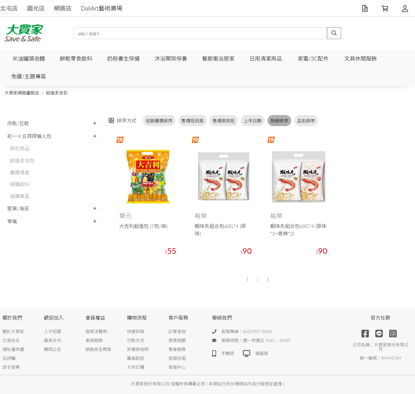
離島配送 (135, 358)
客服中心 (177, 367)
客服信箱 (177, 358)
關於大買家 (13, 331)
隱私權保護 (13, 349)
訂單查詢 (177, 331)
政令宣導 (11, 367)
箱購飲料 (20, 184)
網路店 (63, 8)
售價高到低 (224, 120)
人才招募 (52, 331)
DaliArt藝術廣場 (102, 8)
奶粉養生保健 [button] (123, 58)
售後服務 (177, 349)
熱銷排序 (279, 120)
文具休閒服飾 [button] (360, 58)
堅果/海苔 (18, 208)
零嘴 (12, 221)
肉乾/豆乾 (18, 123)
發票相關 (177, 340)
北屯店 (9, 8)
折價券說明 (137, 349)
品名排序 (306, 120)
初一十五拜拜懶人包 (29, 136)
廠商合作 (52, 340)
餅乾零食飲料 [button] (76, 58)
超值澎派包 (56, 92)
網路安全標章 (98, 349)
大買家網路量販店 (22, 92)
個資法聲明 (96, 331)
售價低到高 (192, 120)
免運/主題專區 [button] (28, 76)
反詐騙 (8, 358)
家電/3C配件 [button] (313, 58)
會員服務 (94, 340)
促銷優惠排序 (159, 120)
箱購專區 (20, 196)
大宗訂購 (135, 367)
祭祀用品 (20, 148)
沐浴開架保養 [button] (171, 58)
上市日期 (253, 120)
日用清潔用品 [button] (265, 58)
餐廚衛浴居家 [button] (218, 58)
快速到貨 (135, 331)
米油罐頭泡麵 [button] (28, 58)
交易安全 (11, 340)
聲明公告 (52, 349)
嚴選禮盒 (20, 172)
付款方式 (135, 340)
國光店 (36, 8)
